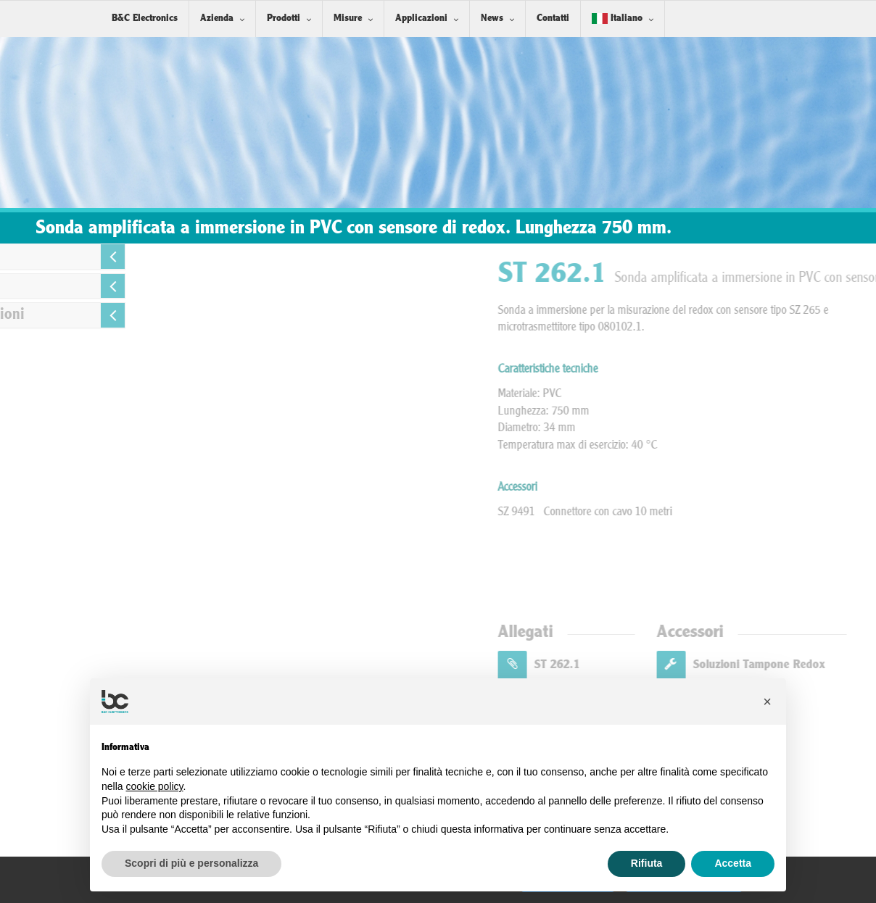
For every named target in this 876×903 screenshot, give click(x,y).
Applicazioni (421, 18)
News (492, 18)
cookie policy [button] (154, 786)
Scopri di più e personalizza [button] (191, 863)
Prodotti (283, 18)
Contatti (553, 18)
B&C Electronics (145, 18)
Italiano (617, 18)
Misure (348, 18)
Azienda (217, 18)
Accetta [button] (732, 863)
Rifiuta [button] (647, 863)
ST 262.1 (688, 665)
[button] (767, 701)
